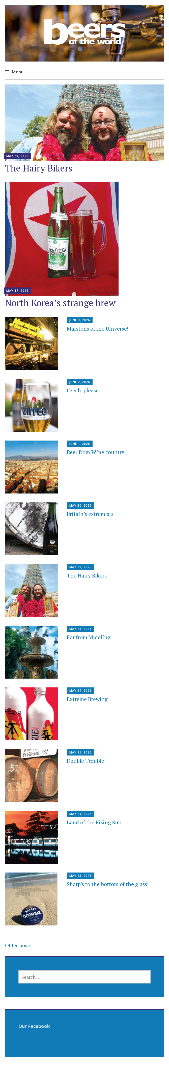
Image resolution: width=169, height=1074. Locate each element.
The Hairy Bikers (38, 168)
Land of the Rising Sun (94, 822)
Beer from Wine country (95, 452)
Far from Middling (88, 637)
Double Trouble (85, 760)
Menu (17, 72)
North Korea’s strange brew (60, 303)
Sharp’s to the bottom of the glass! (108, 884)
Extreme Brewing (87, 699)
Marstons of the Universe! (97, 328)
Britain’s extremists (90, 513)
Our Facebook (34, 1026)
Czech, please (83, 390)
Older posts (18, 945)
